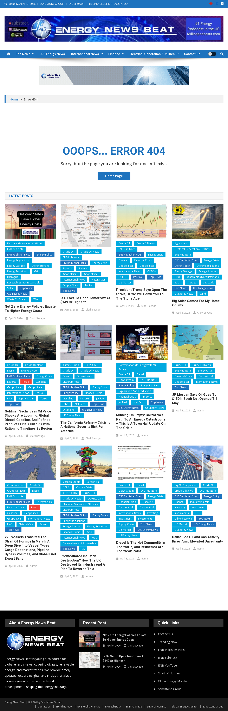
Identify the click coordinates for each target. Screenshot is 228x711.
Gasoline (41, 382)
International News (85, 54)
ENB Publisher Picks (18, 254)
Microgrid (13, 277)
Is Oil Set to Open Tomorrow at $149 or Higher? (85, 300)
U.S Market (125, 282)
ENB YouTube (167, 665)
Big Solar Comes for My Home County (196, 303)
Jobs (65, 404)
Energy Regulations (18, 260)
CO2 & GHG (92, 365)
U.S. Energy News (52, 54)
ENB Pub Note (15, 249)
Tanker (89, 285)
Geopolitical (70, 274)
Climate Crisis (71, 365)
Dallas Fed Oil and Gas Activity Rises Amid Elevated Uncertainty (197, 539)
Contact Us (192, 54)
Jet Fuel (40, 393)
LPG (9, 398)
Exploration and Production (135, 391)
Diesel (10, 370)
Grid (36, 271)
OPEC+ (122, 277)
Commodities (15, 485)
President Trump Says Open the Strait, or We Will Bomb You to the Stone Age (141, 294)
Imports (84, 398)
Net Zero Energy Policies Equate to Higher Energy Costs (30, 309)
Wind (36, 299)
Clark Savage (37, 318)
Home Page (114, 176)
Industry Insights (199, 502)
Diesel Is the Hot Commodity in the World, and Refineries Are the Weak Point (140, 547)
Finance (114, 54)
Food (26, 382)
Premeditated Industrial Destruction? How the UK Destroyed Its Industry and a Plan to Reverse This (82, 562)
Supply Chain (70, 285)
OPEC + (151, 271)
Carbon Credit (71, 482)
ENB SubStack (76, 4)
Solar (10, 288)
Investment (125, 518)
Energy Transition (17, 271)
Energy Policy (44, 254)
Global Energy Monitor (173, 681)
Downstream (84, 376)
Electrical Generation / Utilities (152, 54)
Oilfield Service (183, 518)
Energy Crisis (99, 263)
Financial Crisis (142, 260)
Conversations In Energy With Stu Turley (138, 367)
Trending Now (167, 642)
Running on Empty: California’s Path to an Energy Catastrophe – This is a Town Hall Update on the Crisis (140, 421)
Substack (208, 282)
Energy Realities (150, 385)
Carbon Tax (93, 482)
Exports (67, 268)
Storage (191, 282)
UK (83, 549)
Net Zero (80, 404)
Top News (23, 54)
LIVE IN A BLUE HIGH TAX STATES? (108, 4)
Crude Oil (68, 251)
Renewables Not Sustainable (23, 282)
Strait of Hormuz (169, 673)
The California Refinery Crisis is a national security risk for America (85, 427)
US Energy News (184, 293)
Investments (145, 518)
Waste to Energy (17, 299)
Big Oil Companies (185, 485)
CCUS (66, 487)
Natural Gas (98, 279)
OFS (197, 513)
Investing (152, 513)
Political (137, 277)
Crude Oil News (90, 251)
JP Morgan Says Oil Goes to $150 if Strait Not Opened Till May (194, 399)
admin (145, 435)
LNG (9, 524)
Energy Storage (16, 266)
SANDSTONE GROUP (52, 4)
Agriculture (181, 243)
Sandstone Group (169, 689)
